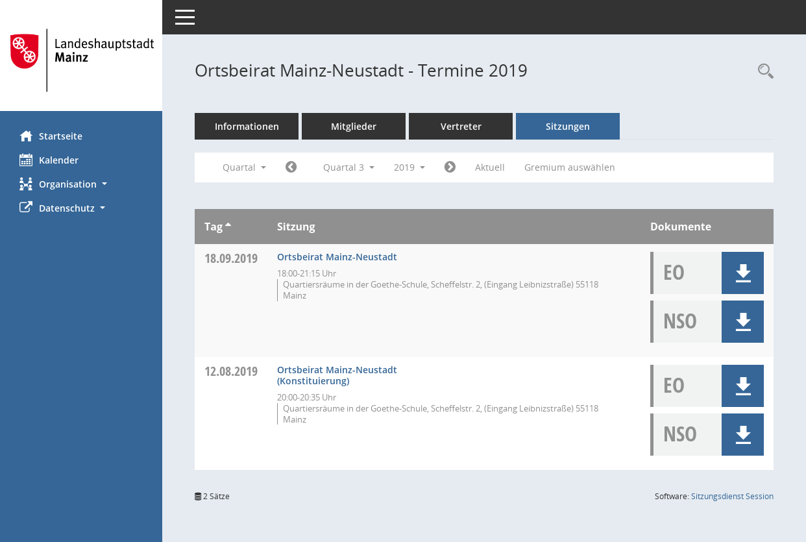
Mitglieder (353, 126)
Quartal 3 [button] (348, 167)
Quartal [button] (244, 167)
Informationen (247, 126)
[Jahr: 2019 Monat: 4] (291, 167)
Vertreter (461, 126)
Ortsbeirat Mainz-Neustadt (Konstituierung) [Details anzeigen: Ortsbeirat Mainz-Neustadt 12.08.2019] (337, 375)
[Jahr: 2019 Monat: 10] (450, 167)
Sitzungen (568, 126)
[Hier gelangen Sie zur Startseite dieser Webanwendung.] (81, 60)
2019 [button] (409, 167)
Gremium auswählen (569, 167)
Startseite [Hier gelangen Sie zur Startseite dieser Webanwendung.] (50, 135)
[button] (81, 184)
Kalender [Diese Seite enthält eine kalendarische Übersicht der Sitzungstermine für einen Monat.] (49, 159)
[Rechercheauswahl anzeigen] (762, 71)
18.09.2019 (231, 258)
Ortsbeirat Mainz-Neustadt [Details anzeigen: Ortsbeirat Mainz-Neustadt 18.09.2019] (337, 257)
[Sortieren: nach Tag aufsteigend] (228, 226)
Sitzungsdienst (732, 496)
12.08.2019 (231, 371)
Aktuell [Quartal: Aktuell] (490, 167)
